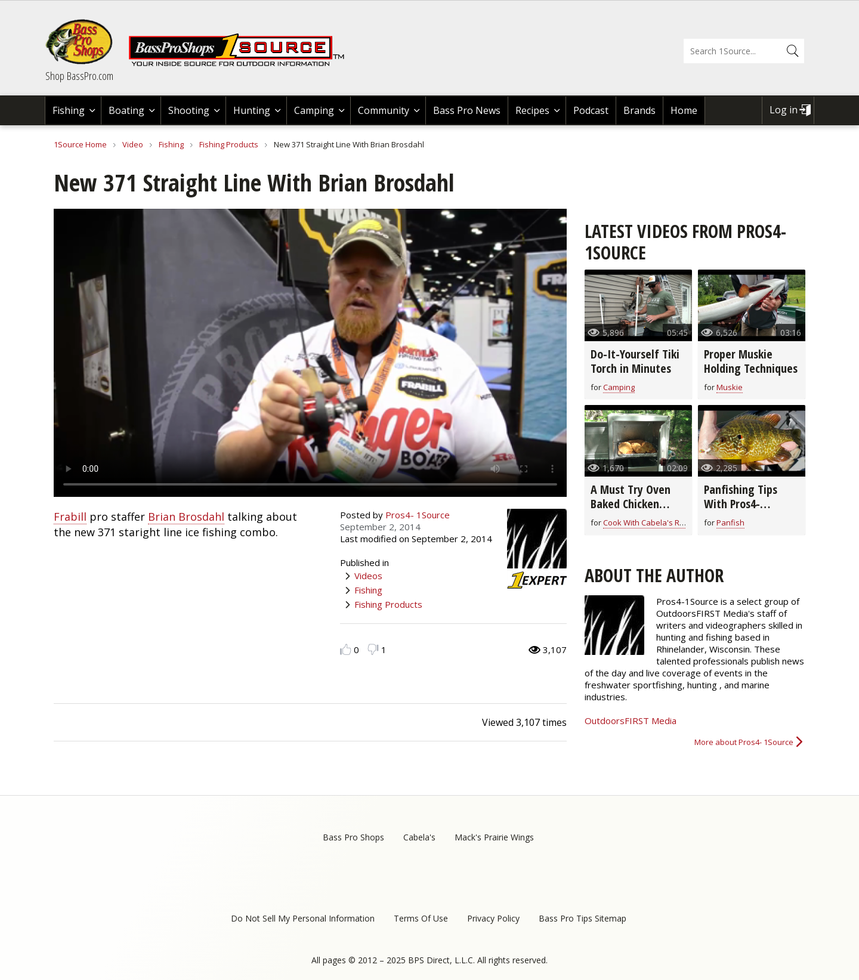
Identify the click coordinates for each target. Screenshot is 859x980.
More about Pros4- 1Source (743, 742)
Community (383, 110)
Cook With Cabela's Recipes (653, 522)
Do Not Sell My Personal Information (303, 918)
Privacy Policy (493, 918)
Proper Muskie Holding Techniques (751, 361)
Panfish (730, 522)
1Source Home (80, 144)
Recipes (532, 110)
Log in (784, 109)
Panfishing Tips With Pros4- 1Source (740, 503)
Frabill (70, 516)
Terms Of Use (421, 918)
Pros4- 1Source (417, 515)
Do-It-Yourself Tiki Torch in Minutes (635, 361)
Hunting (251, 110)
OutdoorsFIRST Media (630, 721)
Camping (314, 110)
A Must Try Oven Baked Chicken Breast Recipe (630, 503)
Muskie (729, 387)
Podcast (590, 110)
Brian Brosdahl (186, 516)
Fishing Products (228, 144)
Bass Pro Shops (353, 837)
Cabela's (419, 837)
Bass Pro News (466, 110)
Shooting (188, 110)
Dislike (373, 649)
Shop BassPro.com (79, 76)
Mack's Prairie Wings (494, 837)
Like (345, 649)
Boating (126, 110)
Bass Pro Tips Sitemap (582, 918)
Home (683, 110)
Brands (639, 110)
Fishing (68, 110)
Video (132, 144)
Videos (368, 576)
